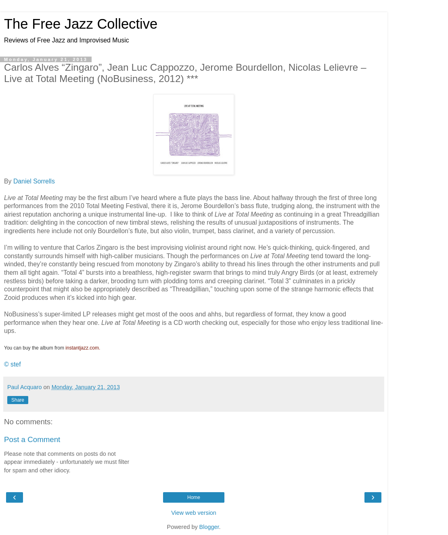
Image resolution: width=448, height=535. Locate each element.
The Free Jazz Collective (80, 24)
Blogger (209, 527)
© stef (12, 364)
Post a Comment (32, 439)
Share (17, 400)
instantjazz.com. (82, 348)
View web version (193, 513)
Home (193, 497)
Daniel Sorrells (34, 181)
